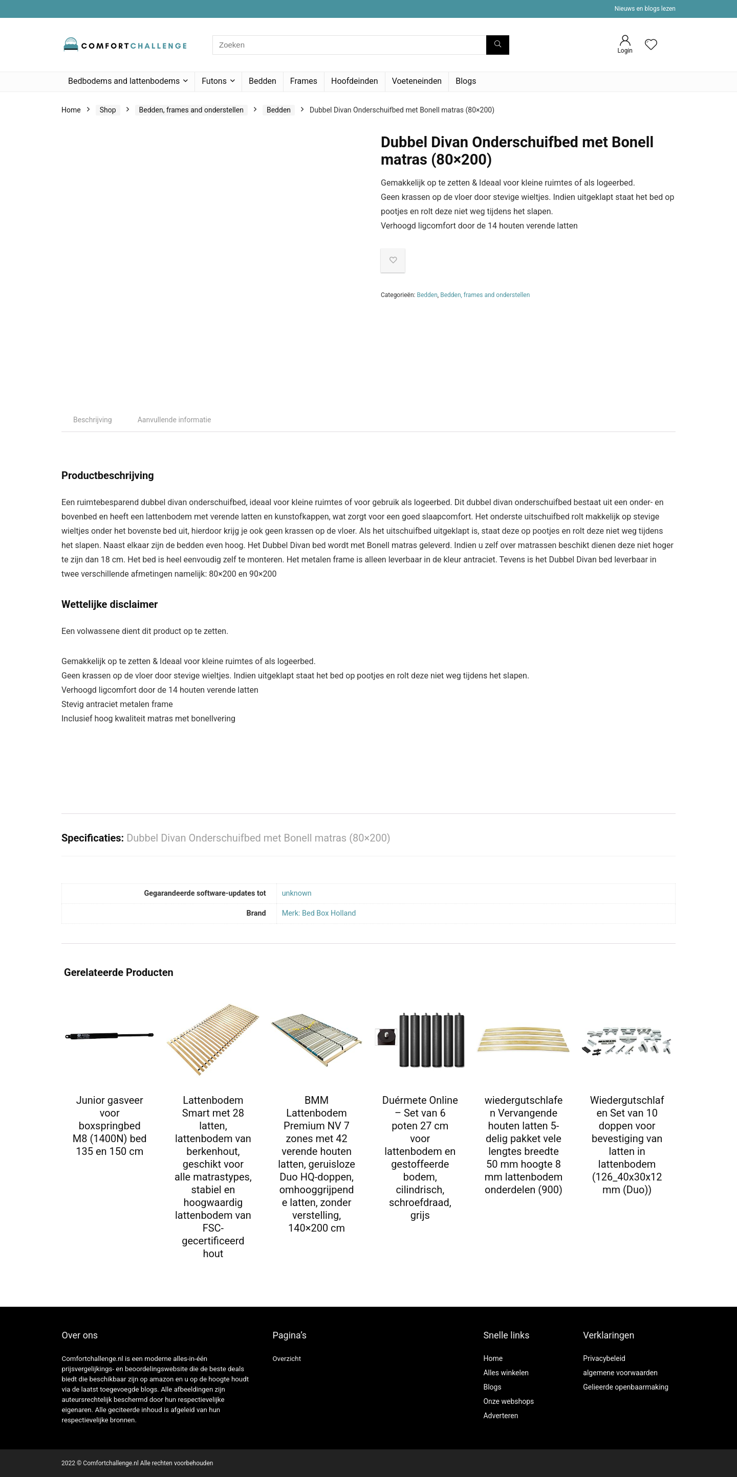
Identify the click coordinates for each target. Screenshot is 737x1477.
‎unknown (297, 893)
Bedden (262, 81)
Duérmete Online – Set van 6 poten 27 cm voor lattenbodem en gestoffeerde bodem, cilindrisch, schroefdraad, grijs (420, 1157)
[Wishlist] (651, 45)
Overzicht (286, 1358)
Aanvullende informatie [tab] (174, 420)
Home (71, 110)
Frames (303, 81)
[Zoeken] (497, 45)
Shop (108, 110)
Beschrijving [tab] (92, 420)
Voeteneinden (417, 81)
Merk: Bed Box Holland (319, 913)
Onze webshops (508, 1401)
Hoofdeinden (354, 81)
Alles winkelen (506, 1373)
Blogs (466, 81)
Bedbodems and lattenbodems (124, 81)
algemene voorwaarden (620, 1373)
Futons (214, 81)
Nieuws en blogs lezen (645, 8)
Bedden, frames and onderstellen (191, 110)
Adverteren (500, 1416)
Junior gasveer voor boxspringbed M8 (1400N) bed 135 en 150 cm (110, 1125)
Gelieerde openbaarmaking (625, 1387)
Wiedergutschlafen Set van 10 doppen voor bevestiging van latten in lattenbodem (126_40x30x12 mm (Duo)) (627, 1145)
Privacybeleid (604, 1358)
